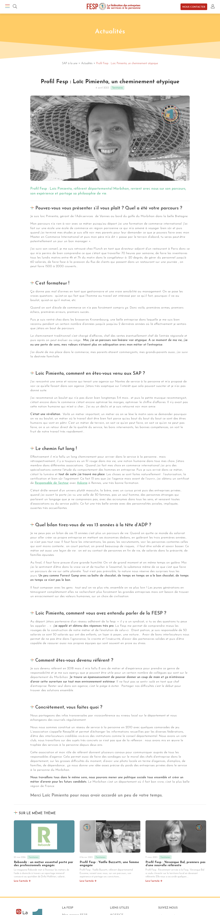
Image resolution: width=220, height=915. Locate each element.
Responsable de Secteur (52, 483)
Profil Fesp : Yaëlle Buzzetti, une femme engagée (109, 864)
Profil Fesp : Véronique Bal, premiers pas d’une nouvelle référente (175, 864)
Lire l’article (21, 881)
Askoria (82, 483)
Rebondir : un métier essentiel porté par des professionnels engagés (43, 864)
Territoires (117, 88)
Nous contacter (193, 7)
